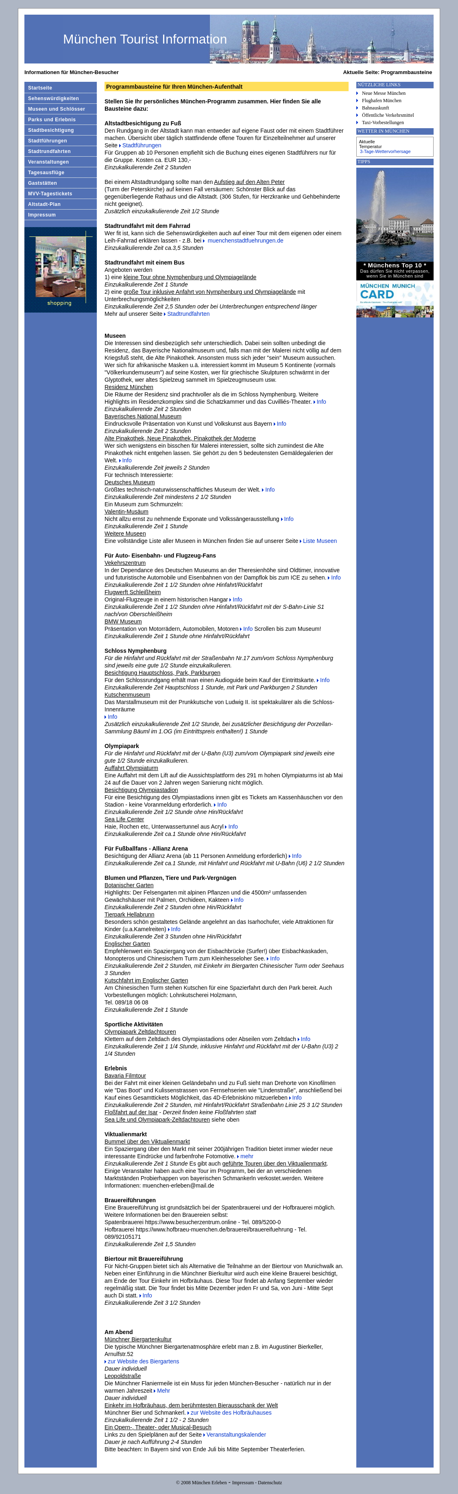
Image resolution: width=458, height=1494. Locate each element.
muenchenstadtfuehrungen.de (245, 240)
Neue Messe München (384, 93)
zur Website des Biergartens (143, 1361)
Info (321, 401)
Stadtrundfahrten (188, 314)
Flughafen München (381, 100)
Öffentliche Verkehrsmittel (388, 115)
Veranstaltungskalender (236, 1434)
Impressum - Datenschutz (257, 1482)
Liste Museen (320, 541)
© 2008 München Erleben (201, 1482)
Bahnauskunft (375, 108)
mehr (246, 1156)
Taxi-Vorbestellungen (383, 122)
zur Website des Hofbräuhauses (231, 1412)
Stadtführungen (141, 145)
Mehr (163, 1390)
